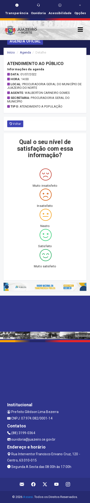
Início (11, 52)
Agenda (25, 52)
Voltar (15, 124)
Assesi (28, 497)
